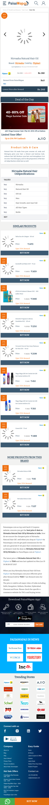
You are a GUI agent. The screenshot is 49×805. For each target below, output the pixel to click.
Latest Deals (31, 761)
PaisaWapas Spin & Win (10, 794)
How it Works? (8, 758)
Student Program (33, 766)
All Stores (31, 753)
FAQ (5, 755)
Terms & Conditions (9, 764)
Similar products (24, 226)
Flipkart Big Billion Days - (12, 783)
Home (30, 750)
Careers (30, 758)
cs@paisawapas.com (34, 778)
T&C (4, 84)
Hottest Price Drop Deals (35, 764)
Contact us (33, 771)
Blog (5, 753)
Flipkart (36, 63)
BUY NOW (32, 801)
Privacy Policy (7, 761)
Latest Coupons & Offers (35, 755)
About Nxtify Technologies (11, 766)
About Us (6, 750)
